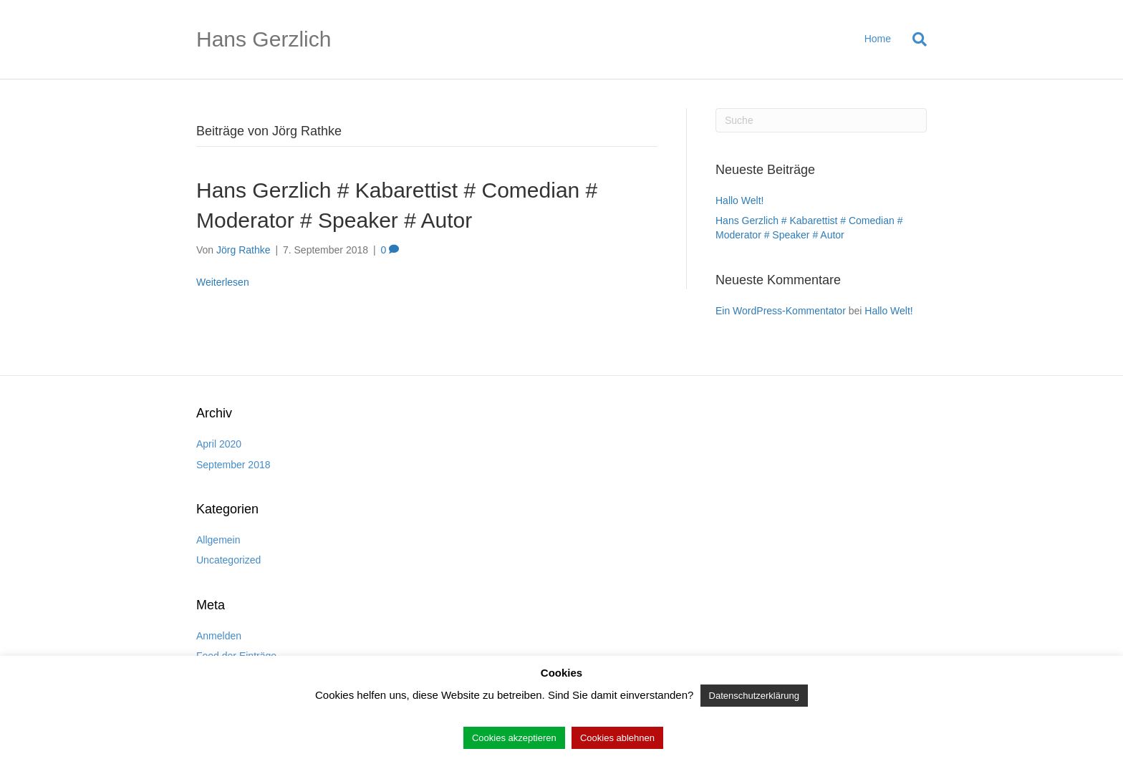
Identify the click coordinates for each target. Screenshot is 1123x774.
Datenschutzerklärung (754, 695)
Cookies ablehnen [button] (617, 737)
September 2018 (233, 464)
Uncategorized (228, 560)
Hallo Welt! (739, 200)
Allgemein (218, 540)
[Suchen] (914, 39)
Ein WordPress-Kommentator (780, 310)
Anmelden (218, 636)
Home (877, 38)
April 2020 (218, 444)
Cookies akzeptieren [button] (514, 737)
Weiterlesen (222, 282)
